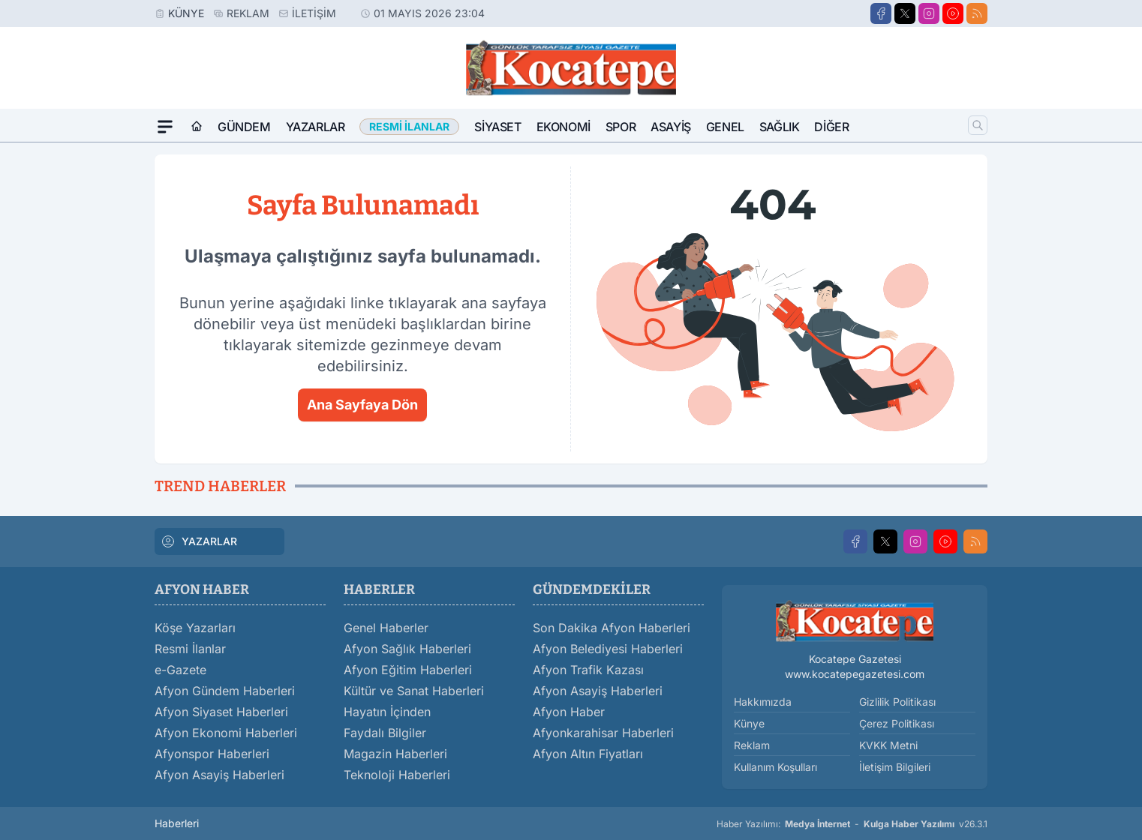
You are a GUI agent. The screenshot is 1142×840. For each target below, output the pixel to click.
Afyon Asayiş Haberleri (219, 774)
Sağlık (779, 126)
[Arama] (977, 125)
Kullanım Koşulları (775, 766)
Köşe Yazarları (195, 627)
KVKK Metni (888, 745)
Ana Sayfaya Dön (362, 404)
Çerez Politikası (896, 723)
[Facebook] (880, 13)
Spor (621, 126)
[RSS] (976, 13)
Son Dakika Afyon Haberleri (611, 627)
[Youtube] (952, 13)
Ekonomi (563, 126)
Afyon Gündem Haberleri (225, 690)
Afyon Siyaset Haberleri (221, 711)
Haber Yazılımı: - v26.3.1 (852, 824)
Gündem (244, 126)
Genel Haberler (386, 627)
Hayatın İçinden (387, 711)
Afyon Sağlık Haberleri (407, 648)
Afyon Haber (569, 711)
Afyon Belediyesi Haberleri (608, 648)
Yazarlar (315, 126)
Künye (186, 13)
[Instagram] (928, 13)
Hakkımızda (763, 701)
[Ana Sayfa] (197, 127)
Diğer (831, 126)
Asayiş (671, 126)
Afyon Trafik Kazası (588, 669)
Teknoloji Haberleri (397, 774)
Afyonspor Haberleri (212, 753)
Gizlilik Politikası (897, 701)
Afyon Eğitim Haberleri (408, 669)
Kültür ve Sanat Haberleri (414, 690)
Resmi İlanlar (190, 648)
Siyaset (497, 126)
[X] (904, 13)
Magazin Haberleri (395, 753)
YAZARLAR (199, 541)
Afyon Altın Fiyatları (588, 753)
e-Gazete (180, 669)
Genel (725, 126)
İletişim (314, 13)
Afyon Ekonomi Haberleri (226, 732)
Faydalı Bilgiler (385, 732)
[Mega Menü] (165, 126)
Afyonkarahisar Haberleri (603, 732)
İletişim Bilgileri (894, 766)
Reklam (248, 13)
